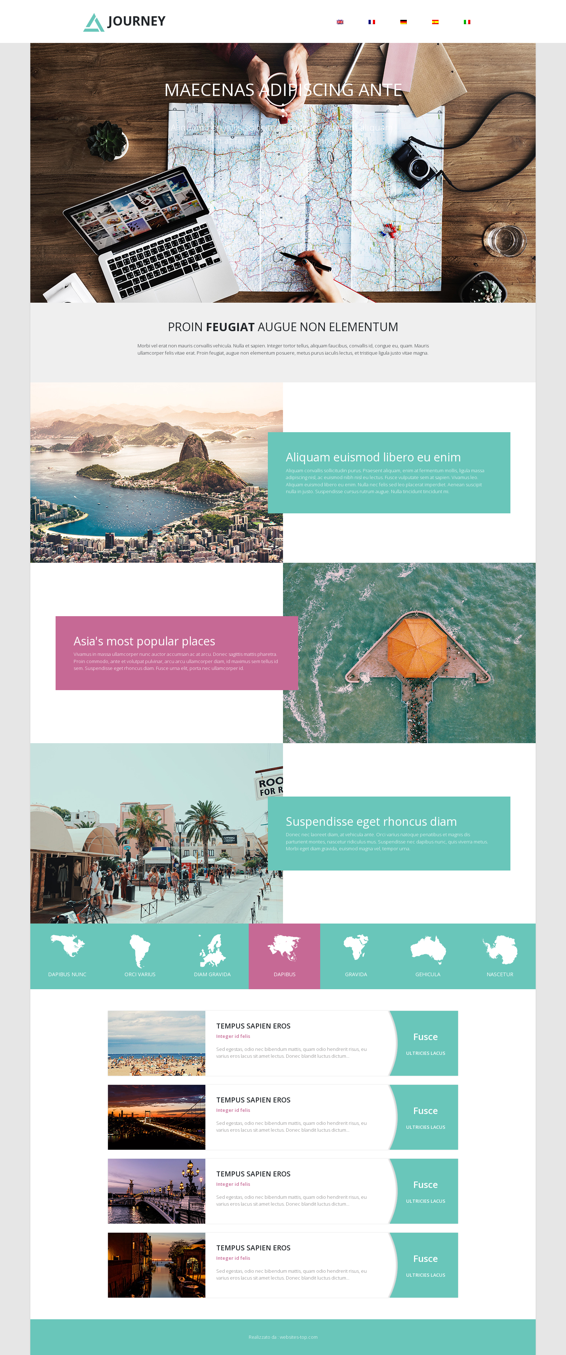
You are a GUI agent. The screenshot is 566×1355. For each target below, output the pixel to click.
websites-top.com (299, 1337)
